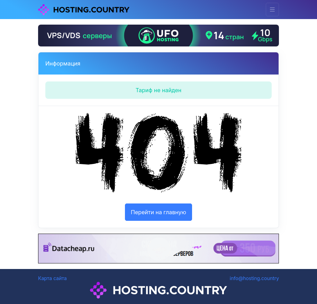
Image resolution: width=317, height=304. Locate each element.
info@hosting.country (254, 278)
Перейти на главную (158, 212)
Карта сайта (52, 278)
